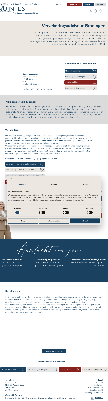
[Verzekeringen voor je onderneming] (25, 164)
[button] (14, 4)
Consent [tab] (22, 184)
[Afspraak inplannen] (81, 71)
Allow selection (54, 221)
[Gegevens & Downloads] (81, 88)
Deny (23, 221)
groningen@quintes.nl (31, 84)
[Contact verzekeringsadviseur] (27, 13)
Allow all (85, 221)
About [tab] (85, 184)
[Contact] (88, 4)
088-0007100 (10, 388)
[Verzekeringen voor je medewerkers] (25, 170)
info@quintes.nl (11, 390)
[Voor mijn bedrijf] (13, 13)
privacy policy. (70, 398)
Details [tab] (54, 184)
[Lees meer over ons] (54, 351)
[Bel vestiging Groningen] (81, 76)
